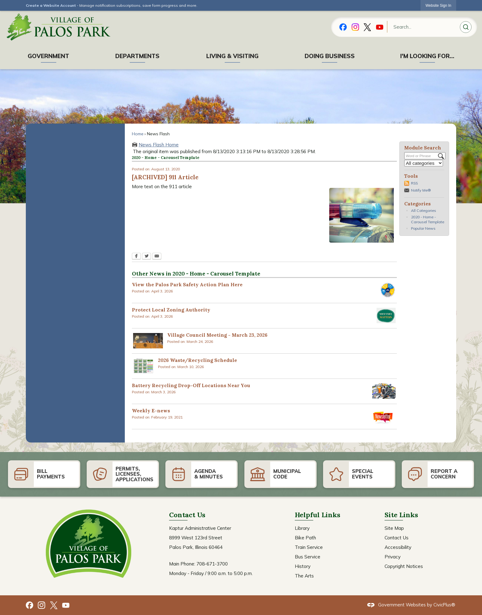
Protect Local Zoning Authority (171, 310)
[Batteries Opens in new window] (384, 391)
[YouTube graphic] (379, 26)
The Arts (304, 576)
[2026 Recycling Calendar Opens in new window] (143, 366)
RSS (414, 183)
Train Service (309, 547)
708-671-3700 (212, 564)
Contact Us (397, 537)
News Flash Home (159, 144)
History (302, 566)
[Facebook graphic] (343, 26)
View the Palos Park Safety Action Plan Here (187, 284)
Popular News (423, 228)
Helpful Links (317, 514)
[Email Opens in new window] (156, 257)
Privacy (393, 557)
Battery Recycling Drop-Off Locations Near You (191, 385)
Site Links (401, 514)
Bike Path (305, 537)
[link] (438, 5)
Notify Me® (421, 190)
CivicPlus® (444, 605)
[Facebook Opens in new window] (136, 257)
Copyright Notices (404, 566)
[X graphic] (367, 26)
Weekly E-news (151, 410)
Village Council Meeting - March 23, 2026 (217, 335)
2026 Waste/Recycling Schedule (197, 360)
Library (302, 528)
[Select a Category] (423, 163)
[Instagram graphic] (41, 604)
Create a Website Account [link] (51, 5)
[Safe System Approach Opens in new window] (387, 290)
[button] (465, 28)
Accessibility (398, 547)
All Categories (423, 210)
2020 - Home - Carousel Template (427, 219)
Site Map (394, 528)
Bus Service (307, 557)
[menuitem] (48, 56)
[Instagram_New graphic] (355, 26)
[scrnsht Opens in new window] (148, 341)
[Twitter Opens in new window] (146, 257)
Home (138, 133)
